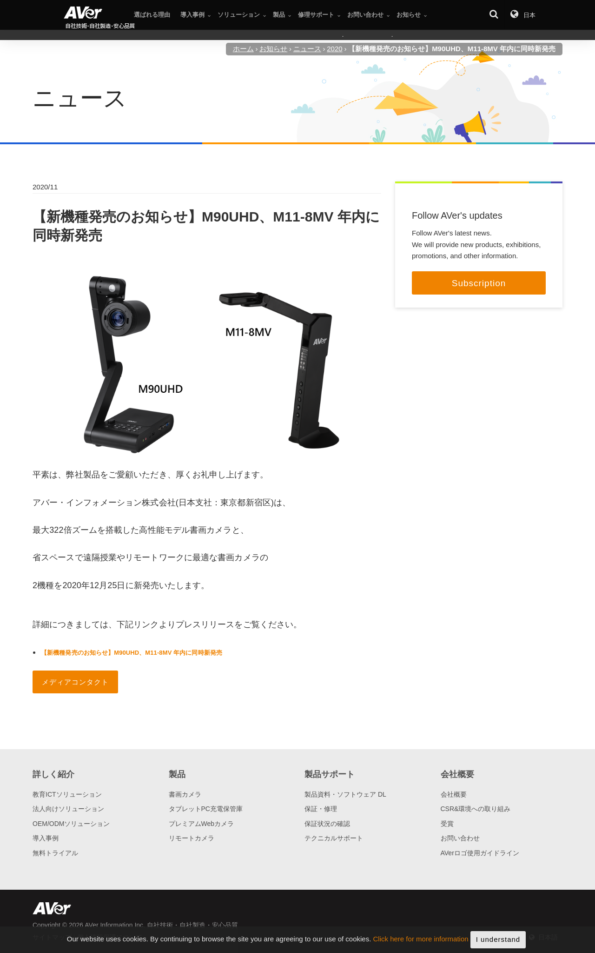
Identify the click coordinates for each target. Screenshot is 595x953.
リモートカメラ (191, 838)
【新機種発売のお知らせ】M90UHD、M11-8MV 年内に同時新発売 (131, 652)
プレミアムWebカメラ (201, 823)
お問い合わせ (460, 838)
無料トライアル (55, 853)
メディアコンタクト (75, 682)
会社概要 (454, 794)
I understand (498, 942)
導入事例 (46, 838)
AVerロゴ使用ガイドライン (480, 853)
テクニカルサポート (333, 838)
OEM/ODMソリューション (71, 823)
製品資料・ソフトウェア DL (345, 794)
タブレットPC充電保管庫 (206, 808)
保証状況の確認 (327, 823)
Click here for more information (421, 942)
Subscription (479, 283)
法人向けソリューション (68, 808)
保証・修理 (320, 808)
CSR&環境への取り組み (476, 808)
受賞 (447, 823)
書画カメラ (185, 794)
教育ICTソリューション (67, 794)
